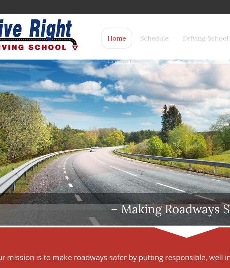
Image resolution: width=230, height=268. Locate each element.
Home (116, 38)
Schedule (154, 38)
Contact (119, 61)
